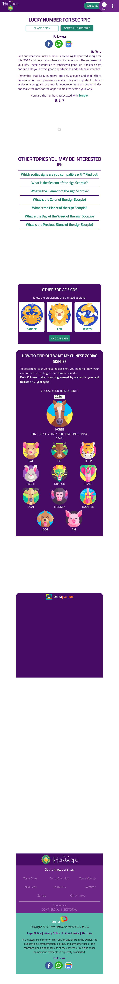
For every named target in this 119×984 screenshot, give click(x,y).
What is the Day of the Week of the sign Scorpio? (59, 216)
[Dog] (45, 521)
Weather (90, 887)
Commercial (51, 909)
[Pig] (73, 521)
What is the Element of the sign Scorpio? (59, 191)
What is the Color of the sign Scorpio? (59, 199)
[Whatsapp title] (59, 43)
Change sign (42, 28)
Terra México (87, 878)
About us (86, 933)
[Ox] (59, 453)
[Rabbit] (30, 476)
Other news (77, 895)
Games (41, 895)
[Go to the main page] (11, 6)
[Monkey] (59, 499)
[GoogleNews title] (69, 43)
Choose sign (59, 338)
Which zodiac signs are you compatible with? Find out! (59, 174)
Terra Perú (30, 887)
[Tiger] (88, 453)
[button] (104, 6)
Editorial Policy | (71, 933)
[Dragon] (59, 476)
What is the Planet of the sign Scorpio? (59, 207)
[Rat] (30, 453)
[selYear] (59, 397)
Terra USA (59, 887)
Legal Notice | (35, 933)
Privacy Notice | (52, 933)
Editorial (70, 909)
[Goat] (30, 499)
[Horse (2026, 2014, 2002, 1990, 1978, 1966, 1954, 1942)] (59, 420)
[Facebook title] (49, 43)
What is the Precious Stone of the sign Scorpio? (59, 224)
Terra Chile (30, 878)
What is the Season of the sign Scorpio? (59, 182)
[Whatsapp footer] (59, 965)
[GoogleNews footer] (69, 965)
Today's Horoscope (77, 28)
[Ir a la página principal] (21, 605)
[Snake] (88, 476)
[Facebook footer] (49, 965)
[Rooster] (88, 499)
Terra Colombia (59, 878)
